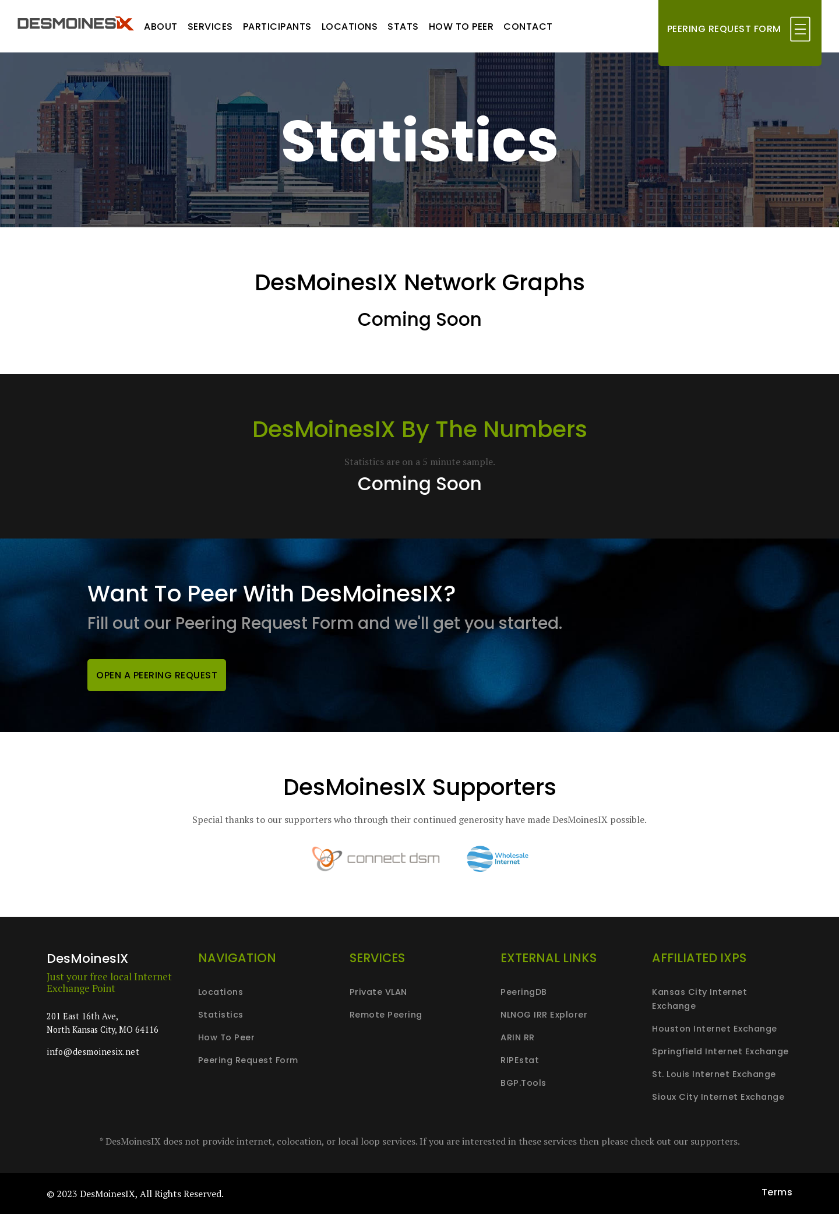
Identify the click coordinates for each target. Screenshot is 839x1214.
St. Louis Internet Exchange (714, 1074)
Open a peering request (156, 675)
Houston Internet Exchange (714, 1028)
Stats (403, 26)
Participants (277, 26)
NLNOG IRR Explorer (543, 1015)
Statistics (221, 1015)
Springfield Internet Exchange (720, 1051)
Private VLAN (378, 992)
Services (210, 26)
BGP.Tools (523, 1083)
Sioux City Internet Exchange (718, 1097)
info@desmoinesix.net (93, 1051)
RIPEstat (519, 1060)
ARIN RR (517, 1037)
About (161, 26)
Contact (528, 26)
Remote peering (386, 1015)
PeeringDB (523, 992)
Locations (350, 26)
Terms (777, 1192)
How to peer (461, 26)
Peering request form (248, 1060)
